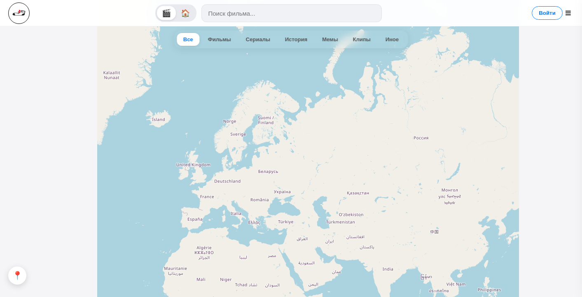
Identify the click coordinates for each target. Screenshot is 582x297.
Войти (547, 13)
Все (188, 39)
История (296, 39)
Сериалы (258, 39)
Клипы (362, 39)
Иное (392, 39)
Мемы (330, 39)
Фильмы (219, 39)
